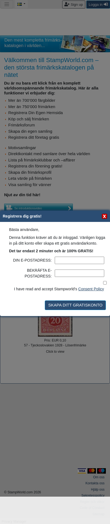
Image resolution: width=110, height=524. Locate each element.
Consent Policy (91, 289)
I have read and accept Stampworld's (59, 289)
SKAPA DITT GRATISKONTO (75, 305)
